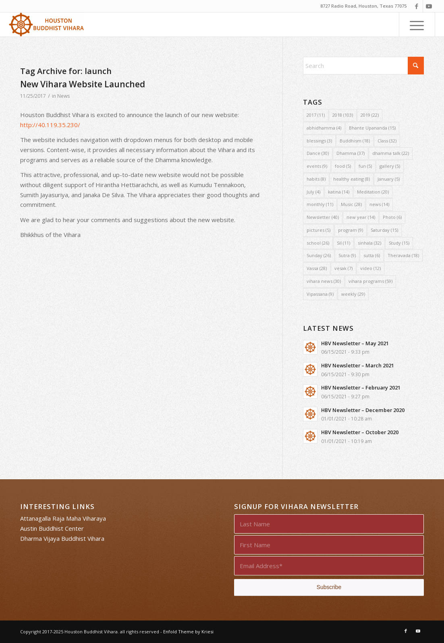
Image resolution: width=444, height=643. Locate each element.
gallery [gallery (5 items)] (390, 166)
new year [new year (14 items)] (360, 217)
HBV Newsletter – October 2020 (359, 432)
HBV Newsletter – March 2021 (357, 365)
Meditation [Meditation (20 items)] (373, 192)
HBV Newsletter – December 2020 (363, 410)
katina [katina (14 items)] (338, 192)
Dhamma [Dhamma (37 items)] (350, 153)
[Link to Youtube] (429, 6)
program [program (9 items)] (350, 230)
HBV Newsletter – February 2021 (360, 387)
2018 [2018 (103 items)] (342, 115)
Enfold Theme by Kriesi (188, 632)
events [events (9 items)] (317, 166)
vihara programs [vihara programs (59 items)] (370, 281)
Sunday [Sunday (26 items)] (319, 255)
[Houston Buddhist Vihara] (46, 24)
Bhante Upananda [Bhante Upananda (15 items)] (372, 128)
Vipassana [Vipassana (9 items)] (320, 294)
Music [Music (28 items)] (351, 204)
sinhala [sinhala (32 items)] (369, 243)
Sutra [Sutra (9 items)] (347, 255)
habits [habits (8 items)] (316, 179)
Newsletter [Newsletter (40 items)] (323, 217)
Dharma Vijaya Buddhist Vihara (62, 538)
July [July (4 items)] (313, 192)
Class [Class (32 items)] (387, 141)
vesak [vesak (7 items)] (343, 268)
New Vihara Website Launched (82, 84)
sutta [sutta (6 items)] (371, 255)
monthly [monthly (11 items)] (320, 204)
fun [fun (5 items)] (365, 166)
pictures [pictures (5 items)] (318, 230)
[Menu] (417, 24)
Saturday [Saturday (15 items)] (384, 230)
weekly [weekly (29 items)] (353, 294)
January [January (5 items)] (389, 179)
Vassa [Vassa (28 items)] (317, 268)
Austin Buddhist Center (52, 528)
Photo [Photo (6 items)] (392, 217)
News (63, 96)
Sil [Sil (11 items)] (343, 243)
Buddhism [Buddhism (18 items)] (355, 141)
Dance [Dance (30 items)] (318, 153)
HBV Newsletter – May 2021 (355, 343)
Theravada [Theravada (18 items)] (403, 255)
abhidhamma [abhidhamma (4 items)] (324, 128)
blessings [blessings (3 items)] (319, 141)
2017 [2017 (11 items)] (316, 115)
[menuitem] (417, 24)
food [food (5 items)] (343, 166)
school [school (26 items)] (318, 243)
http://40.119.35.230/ (50, 125)
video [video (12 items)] (370, 268)
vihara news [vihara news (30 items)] (324, 281)
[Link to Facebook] (417, 6)
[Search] (363, 65)
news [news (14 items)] (379, 204)
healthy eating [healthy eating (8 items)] (351, 179)
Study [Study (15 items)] (399, 243)
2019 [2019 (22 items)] (370, 115)
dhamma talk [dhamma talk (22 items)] (390, 153)
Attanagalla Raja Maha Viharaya (63, 518)
